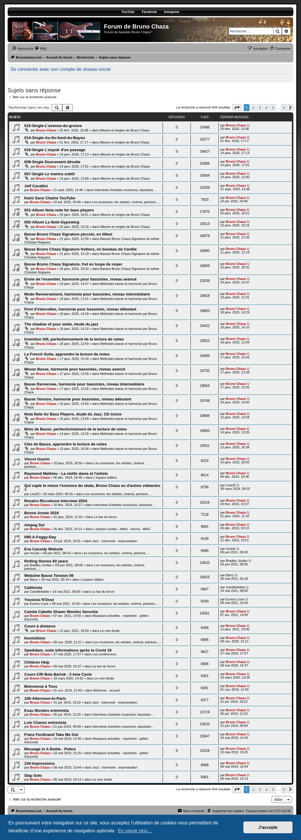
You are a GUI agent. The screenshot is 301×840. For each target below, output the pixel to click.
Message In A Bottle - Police (50, 749)
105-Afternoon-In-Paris (45, 698)
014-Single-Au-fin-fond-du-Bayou (54, 138)
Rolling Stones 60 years (46, 561)
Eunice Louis (39, 603)
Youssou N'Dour (39, 599)
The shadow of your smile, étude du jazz (61, 324)
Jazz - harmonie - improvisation (114, 541)
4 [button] (266, 107)
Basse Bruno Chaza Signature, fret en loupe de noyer (73, 264)
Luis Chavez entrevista (45, 722)
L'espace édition (105, 477)
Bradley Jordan (41, 565)
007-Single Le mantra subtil (49, 174)
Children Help (37, 662)
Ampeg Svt (34, 525)
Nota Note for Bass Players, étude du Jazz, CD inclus (73, 414)
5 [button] (273, 107)
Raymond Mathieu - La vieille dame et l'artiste (66, 473)
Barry (34, 579)
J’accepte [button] (268, 827)
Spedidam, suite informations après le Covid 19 (68, 650)
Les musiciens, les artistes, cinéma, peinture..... (126, 202)
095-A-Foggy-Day (40, 537)
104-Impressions (39, 763)
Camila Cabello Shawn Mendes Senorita (61, 611)
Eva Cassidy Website (43, 549)
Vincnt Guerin (37, 459)
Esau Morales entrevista (46, 710)
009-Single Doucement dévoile (52, 162)
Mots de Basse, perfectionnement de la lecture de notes (75, 429)
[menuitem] (40, 48)
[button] (237, 107)
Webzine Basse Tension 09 (48, 575)
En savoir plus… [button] (135, 830)
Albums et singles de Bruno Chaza (124, 130)
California (33, 587)
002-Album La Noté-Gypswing (51, 222)
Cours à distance (40, 626)
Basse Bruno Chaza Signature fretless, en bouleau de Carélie (80, 249)
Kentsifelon (35, 638)
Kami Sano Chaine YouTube (50, 198)
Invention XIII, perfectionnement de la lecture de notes (74, 339)
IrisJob (34, 553)
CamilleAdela (39, 591)
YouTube (128, 12)
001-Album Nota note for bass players (59, 210)
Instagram (172, 12)
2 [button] (253, 107)
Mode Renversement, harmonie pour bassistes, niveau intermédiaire (87, 294)
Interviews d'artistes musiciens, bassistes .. (125, 190)
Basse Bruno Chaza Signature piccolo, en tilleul (68, 234)
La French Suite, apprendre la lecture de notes (67, 354)
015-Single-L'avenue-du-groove (53, 125)
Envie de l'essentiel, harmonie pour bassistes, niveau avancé (80, 279)
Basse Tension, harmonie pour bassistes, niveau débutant (77, 399)
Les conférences (104, 654)
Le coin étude (110, 630)
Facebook (149, 12)
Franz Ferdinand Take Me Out (51, 734)
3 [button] (260, 107)
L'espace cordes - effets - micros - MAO (121, 529)
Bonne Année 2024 (41, 513)
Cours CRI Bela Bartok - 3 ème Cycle (58, 674)
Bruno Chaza (46, 130)
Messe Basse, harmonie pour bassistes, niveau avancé (75, 369)
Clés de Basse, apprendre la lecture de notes (65, 444)
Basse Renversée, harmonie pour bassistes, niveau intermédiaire (84, 384)
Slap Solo (33, 775)
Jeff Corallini (36, 186)
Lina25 (35, 494)
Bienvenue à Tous (40, 686)
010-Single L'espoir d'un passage (55, 150)
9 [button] (284, 107)
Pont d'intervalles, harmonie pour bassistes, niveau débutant (80, 309)
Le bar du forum (105, 517)
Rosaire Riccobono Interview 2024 (55, 501)
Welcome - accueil (106, 690)
